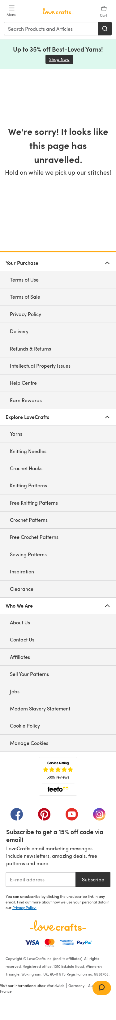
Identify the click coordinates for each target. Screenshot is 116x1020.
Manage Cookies (29, 743)
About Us (20, 622)
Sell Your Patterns (29, 674)
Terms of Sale (25, 296)
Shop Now (61, 59)
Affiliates (20, 657)
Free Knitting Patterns (34, 502)
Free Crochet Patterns (34, 537)
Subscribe (93, 879)
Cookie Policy (25, 725)
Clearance (21, 589)
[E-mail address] (40, 879)
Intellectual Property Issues (40, 365)
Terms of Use (24, 279)
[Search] (105, 28)
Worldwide (56, 985)
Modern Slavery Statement (40, 708)
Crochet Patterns (29, 520)
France (6, 991)
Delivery (19, 331)
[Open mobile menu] (11, 11)
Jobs (14, 691)
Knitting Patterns (28, 485)
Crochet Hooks (26, 468)
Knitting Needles (28, 451)
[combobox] (51, 28)
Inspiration (22, 571)
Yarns (16, 433)
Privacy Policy (25, 314)
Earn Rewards (26, 400)
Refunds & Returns (30, 348)
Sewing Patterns (28, 554)
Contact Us (22, 639)
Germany (76, 985)
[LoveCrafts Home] (58, 925)
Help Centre (23, 382)
